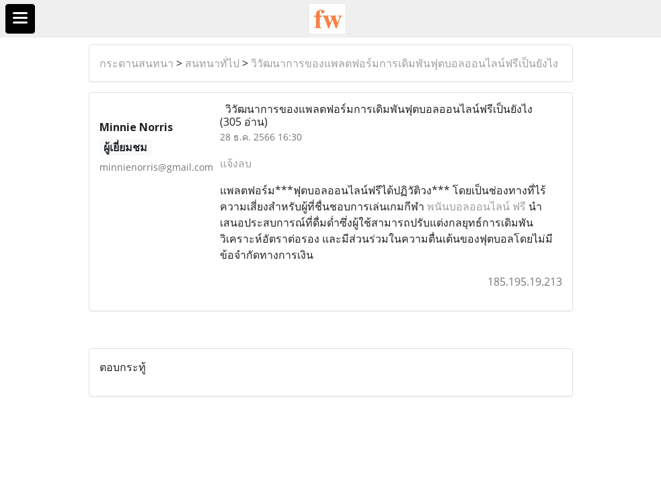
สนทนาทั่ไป (212, 63)
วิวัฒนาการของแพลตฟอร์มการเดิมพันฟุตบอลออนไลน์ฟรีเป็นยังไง (404, 63)
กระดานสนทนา (136, 63)
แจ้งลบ (235, 163)
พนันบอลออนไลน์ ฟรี (476, 206)
